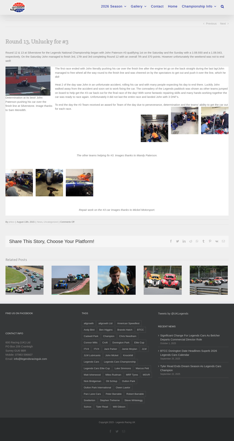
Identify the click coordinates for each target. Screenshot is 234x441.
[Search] (222, 5)
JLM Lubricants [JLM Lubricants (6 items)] (92, 355)
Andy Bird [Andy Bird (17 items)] (89, 329)
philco (11, 222)
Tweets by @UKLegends (173, 313)
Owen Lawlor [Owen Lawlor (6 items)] (123, 387)
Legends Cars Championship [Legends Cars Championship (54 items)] (120, 361)
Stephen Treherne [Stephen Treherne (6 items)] (110, 400)
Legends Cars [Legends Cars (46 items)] (91, 361)
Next (223, 23)
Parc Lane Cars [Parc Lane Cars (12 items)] (92, 394)
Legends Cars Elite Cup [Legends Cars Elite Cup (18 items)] (97, 368)
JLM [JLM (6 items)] (144, 349)
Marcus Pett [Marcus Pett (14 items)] (142, 368)
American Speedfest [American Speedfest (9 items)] (128, 323)
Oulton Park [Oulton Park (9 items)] (128, 381)
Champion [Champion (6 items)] (108, 336)
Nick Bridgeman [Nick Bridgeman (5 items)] (92, 381)
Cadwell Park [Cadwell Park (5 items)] (91, 336)
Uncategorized (51, 222)
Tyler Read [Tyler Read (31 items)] (102, 406)
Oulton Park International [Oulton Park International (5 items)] (97, 387)
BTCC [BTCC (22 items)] (140, 329)
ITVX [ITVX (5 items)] (96, 349)
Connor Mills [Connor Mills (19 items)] (90, 342)
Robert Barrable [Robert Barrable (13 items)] (135, 394)
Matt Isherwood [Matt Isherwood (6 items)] (92, 374)
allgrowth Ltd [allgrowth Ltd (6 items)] (105, 323)
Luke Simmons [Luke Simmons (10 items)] (123, 368)
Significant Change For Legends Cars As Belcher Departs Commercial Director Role (190, 337)
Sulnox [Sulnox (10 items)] (87, 406)
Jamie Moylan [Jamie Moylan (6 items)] (129, 349)
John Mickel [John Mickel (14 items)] (111, 355)
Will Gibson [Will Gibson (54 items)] (119, 406)
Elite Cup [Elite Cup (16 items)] (139, 342)
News (39, 222)
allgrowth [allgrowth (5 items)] (89, 323)
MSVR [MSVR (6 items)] (146, 374)
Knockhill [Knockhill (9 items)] (128, 355)
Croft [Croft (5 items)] (104, 342)
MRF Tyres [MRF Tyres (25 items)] (132, 374)
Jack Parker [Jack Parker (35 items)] (110, 349)
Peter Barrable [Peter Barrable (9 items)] (114, 394)
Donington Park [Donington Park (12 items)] (120, 342)
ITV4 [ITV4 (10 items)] (86, 349)
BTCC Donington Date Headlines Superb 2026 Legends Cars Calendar (188, 353)
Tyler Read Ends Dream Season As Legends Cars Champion (190, 368)
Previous (211, 23)
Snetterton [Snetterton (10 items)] (89, 400)
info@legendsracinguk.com (30, 358)
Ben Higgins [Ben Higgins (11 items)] (106, 329)
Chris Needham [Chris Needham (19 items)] (127, 336)
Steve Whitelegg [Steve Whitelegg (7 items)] (133, 400)
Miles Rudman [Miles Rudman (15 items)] (113, 374)
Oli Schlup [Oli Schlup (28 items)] (111, 381)
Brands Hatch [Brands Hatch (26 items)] (124, 329)
